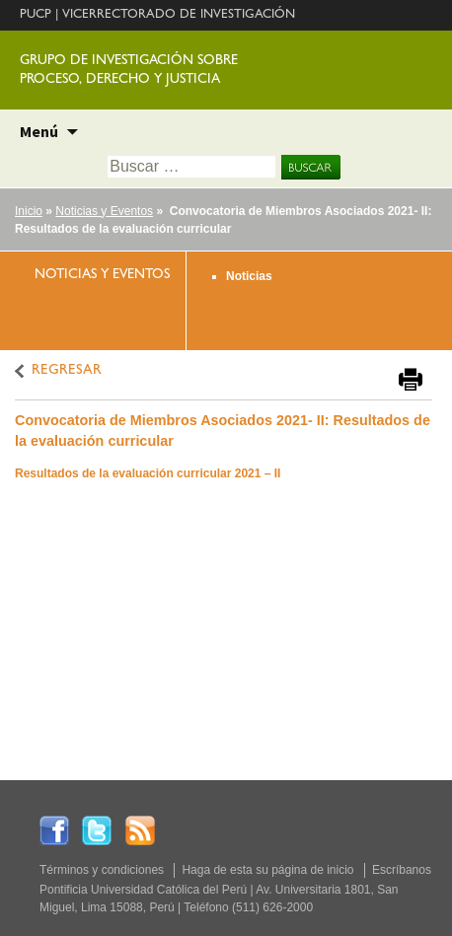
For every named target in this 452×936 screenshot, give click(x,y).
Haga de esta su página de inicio (267, 870)
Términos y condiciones (101, 870)
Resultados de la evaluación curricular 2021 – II (147, 473)
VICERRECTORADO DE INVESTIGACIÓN (178, 15)
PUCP (35, 15)
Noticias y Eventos (104, 211)
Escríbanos (401, 870)
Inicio (28, 211)
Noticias (249, 276)
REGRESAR (67, 371)
